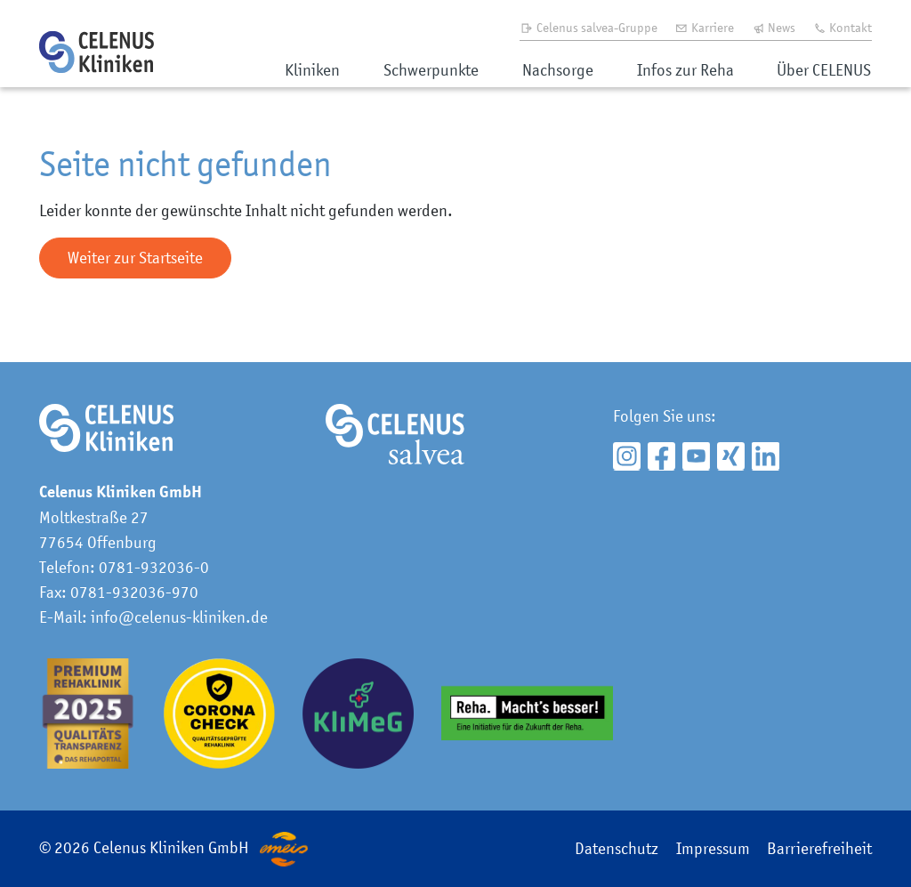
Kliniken (312, 69)
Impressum (713, 848)
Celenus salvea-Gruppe (588, 27)
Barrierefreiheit (819, 848)
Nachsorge (557, 69)
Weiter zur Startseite (135, 257)
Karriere (704, 27)
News (774, 27)
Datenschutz (616, 848)
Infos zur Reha (685, 69)
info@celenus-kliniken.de (179, 617)
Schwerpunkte (431, 69)
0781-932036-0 (154, 567)
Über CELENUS (824, 69)
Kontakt (843, 27)
